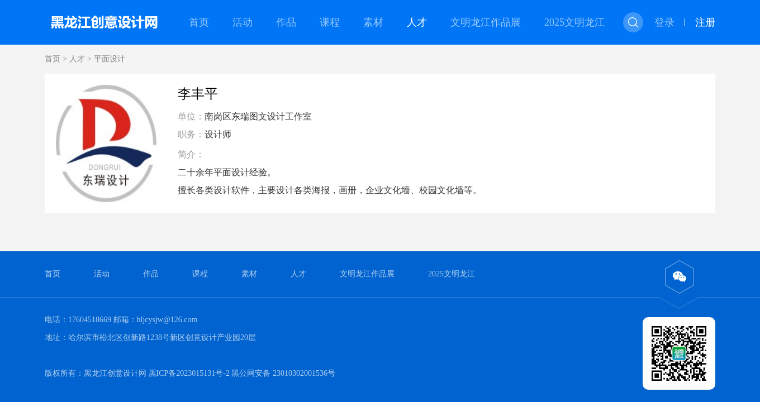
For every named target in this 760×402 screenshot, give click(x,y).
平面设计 (109, 59)
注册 (705, 22)
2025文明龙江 (574, 22)
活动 (242, 22)
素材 (373, 22)
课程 (330, 22)
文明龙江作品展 (485, 22)
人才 (417, 22)
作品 (286, 22)
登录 (664, 22)
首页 (199, 22)
